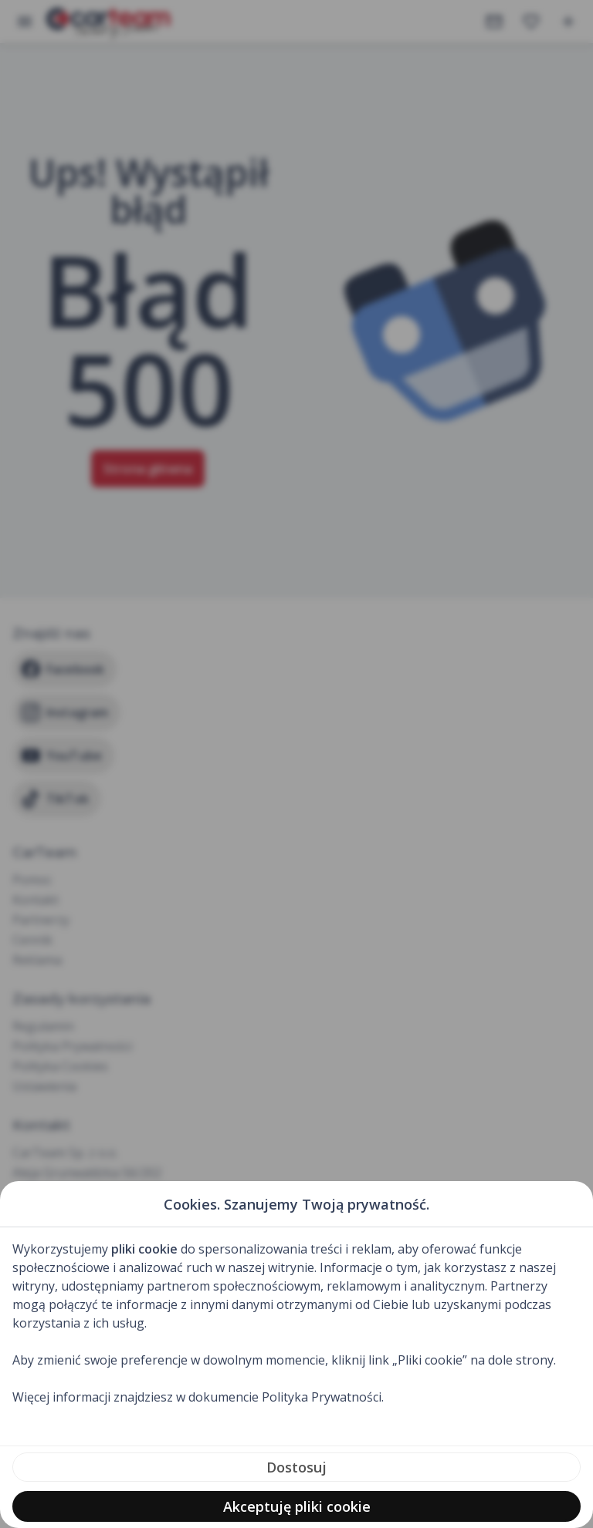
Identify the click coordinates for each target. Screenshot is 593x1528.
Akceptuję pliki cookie (297, 1506)
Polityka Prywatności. (323, 1396)
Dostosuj (296, 1467)
